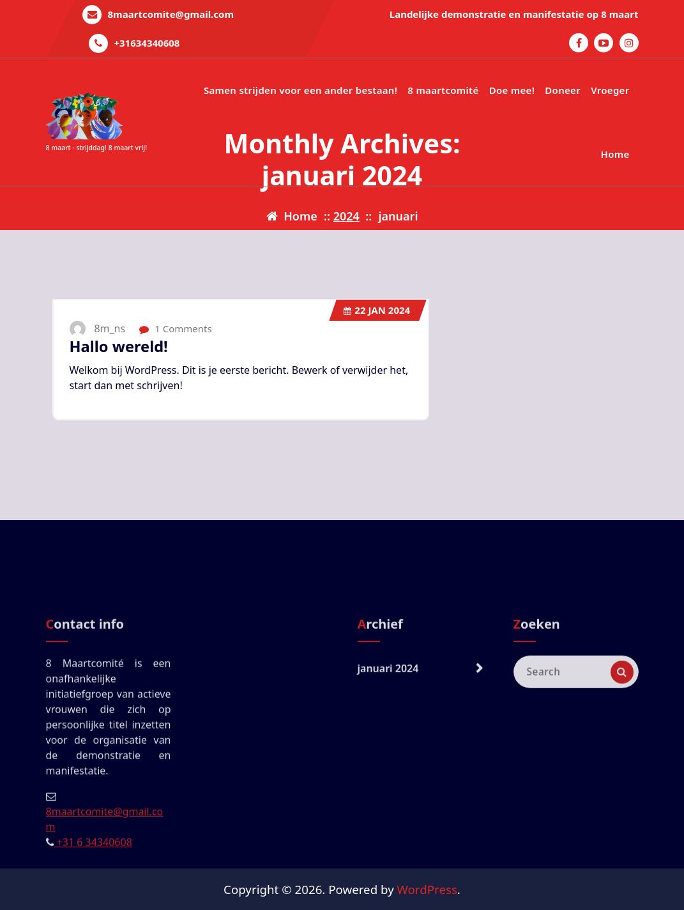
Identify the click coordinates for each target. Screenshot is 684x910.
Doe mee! (512, 90)
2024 (346, 216)
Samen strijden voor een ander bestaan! (300, 90)
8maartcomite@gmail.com (171, 14)
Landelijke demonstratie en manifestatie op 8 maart (514, 14)
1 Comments (175, 328)
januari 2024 (388, 750)
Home (615, 154)
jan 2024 (377, 310)
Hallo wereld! (119, 346)
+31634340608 (146, 43)
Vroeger (610, 90)
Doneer (563, 90)
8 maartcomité (442, 90)
